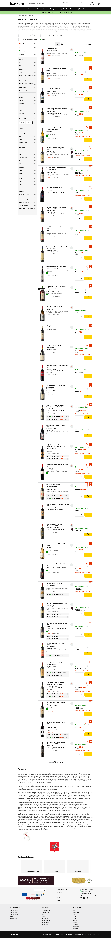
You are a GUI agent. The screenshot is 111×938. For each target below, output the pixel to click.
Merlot (27, 136)
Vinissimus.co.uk (14, 914)
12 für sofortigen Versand (82, 111)
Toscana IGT (28, 35)
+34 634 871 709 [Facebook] (86, 891)
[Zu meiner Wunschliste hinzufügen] (71, 49)
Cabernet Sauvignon (27, 133)
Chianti (74, 918)
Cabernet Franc (27, 142)
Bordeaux (75, 922)
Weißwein (44, 35)
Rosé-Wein (27, 106)
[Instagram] (81, 898)
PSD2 (24, 894)
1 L (27, 163)
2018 (27, 181)
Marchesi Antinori (27, 200)
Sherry (43, 916)
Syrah (27, 139)
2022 (27, 170)
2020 (27, 176)
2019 (27, 184)
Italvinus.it (12, 916)
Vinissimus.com (14, 910)
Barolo (74, 916)
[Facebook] (84, 898)
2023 (27, 178)
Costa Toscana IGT (27, 87)
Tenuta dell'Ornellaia (27, 205)
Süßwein (27, 103)
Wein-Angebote (66, 9)
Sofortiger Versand (80, 53)
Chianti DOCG (27, 78)
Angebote (80, 36)
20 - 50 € (27, 116)
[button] (92, 3)
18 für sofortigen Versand (82, 429)
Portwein (75, 920)
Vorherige (50, 762)
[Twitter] (87, 898)
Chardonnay (27, 145)
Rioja (74, 910)
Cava (74, 914)
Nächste (62, 762)
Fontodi (27, 197)
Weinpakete (82, 9)
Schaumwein (40, 9)
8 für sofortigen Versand (81, 92)
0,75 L (27, 154)
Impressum (57, 934)
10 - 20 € (27, 113)
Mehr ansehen (22, 90)
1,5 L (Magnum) (27, 157)
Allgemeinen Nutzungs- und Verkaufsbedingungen (71, 934)
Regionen (20, 15)
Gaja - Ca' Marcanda (27, 202)
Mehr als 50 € (27, 118)
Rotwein (21, 35)
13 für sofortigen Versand (82, 329)
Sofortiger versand (69, 36)
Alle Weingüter (45, 922)
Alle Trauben (45, 924)
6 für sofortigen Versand (81, 250)
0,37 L (27, 160)
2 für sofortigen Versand (81, 348)
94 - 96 (27, 62)
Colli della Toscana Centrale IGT (27, 84)
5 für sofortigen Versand (81, 151)
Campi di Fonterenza (27, 194)
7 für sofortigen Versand (81, 269)
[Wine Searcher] (82, 880)
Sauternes (75, 924)
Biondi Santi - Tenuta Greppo (27, 208)
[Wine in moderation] (33, 898)
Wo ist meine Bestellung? (88, 889)
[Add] (88, 59)
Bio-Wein (43, 39)
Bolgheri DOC (27, 80)
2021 (27, 173)
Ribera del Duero (77, 912)
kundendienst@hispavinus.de (89, 895)
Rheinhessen (76, 926)
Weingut (52, 9)
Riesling (43, 914)
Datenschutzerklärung (86, 934)
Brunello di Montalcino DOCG (55, 35)
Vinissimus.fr (13, 912)
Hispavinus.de (13, 918)
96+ (27, 65)
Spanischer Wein (46, 910)
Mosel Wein (76, 928)
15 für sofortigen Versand (82, 210)
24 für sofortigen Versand (82, 190)
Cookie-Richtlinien (96, 934)
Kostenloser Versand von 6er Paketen (28, 39)
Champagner (45, 918)
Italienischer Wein (46, 912)
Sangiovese (36, 35)
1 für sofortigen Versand (81, 389)
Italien (25, 15)
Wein (29, 9)
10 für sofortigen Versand (82, 230)
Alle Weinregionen (46, 920)
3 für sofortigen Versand (81, 170)
